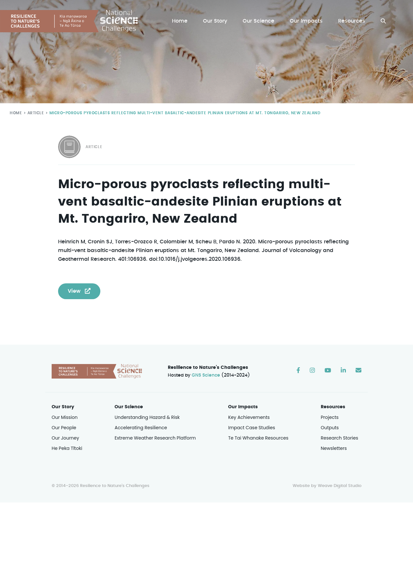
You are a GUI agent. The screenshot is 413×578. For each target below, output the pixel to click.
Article (34, 113)
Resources (351, 21)
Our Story (217, 21)
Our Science (259, 21)
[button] (383, 21)
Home (181, 21)
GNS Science (206, 375)
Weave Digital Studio (339, 486)
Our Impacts (307, 21)
